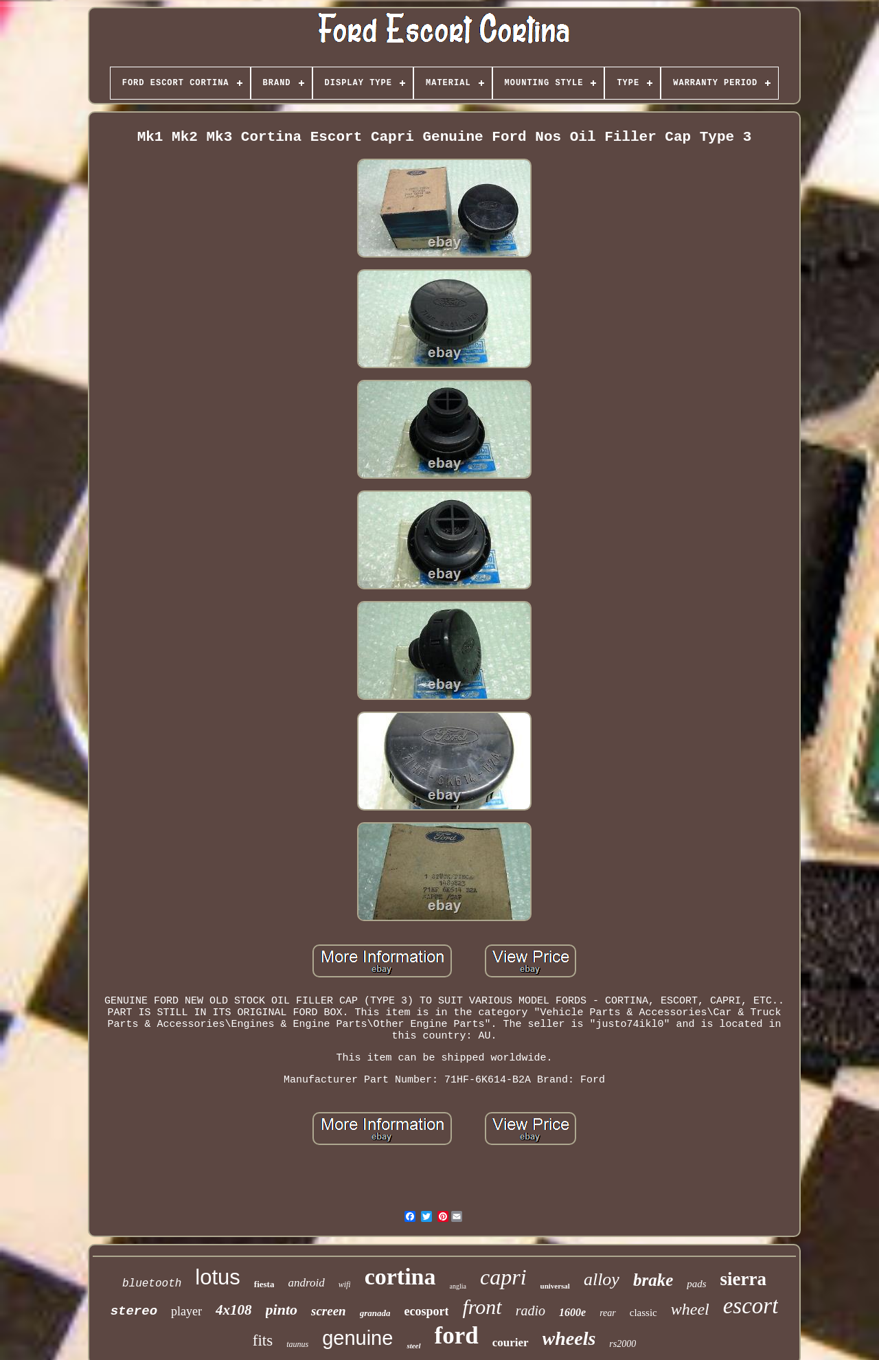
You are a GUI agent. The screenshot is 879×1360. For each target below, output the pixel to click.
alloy (601, 1279)
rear (608, 1313)
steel (413, 1345)
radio (530, 1310)
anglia (458, 1286)
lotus (217, 1277)
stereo (134, 1311)
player (186, 1311)
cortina (400, 1276)
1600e (572, 1312)
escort (751, 1305)
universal (555, 1286)
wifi (345, 1284)
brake (653, 1280)
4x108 (234, 1310)
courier (510, 1342)
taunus (297, 1344)
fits (263, 1340)
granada (375, 1313)
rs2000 (622, 1344)
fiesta (264, 1284)
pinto (281, 1309)
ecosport (426, 1311)
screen (328, 1311)
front (481, 1306)
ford (457, 1335)
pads (696, 1283)
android (306, 1282)
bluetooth (151, 1284)
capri (503, 1277)
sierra (743, 1279)
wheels (569, 1338)
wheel (690, 1309)
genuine (357, 1338)
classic (643, 1312)
